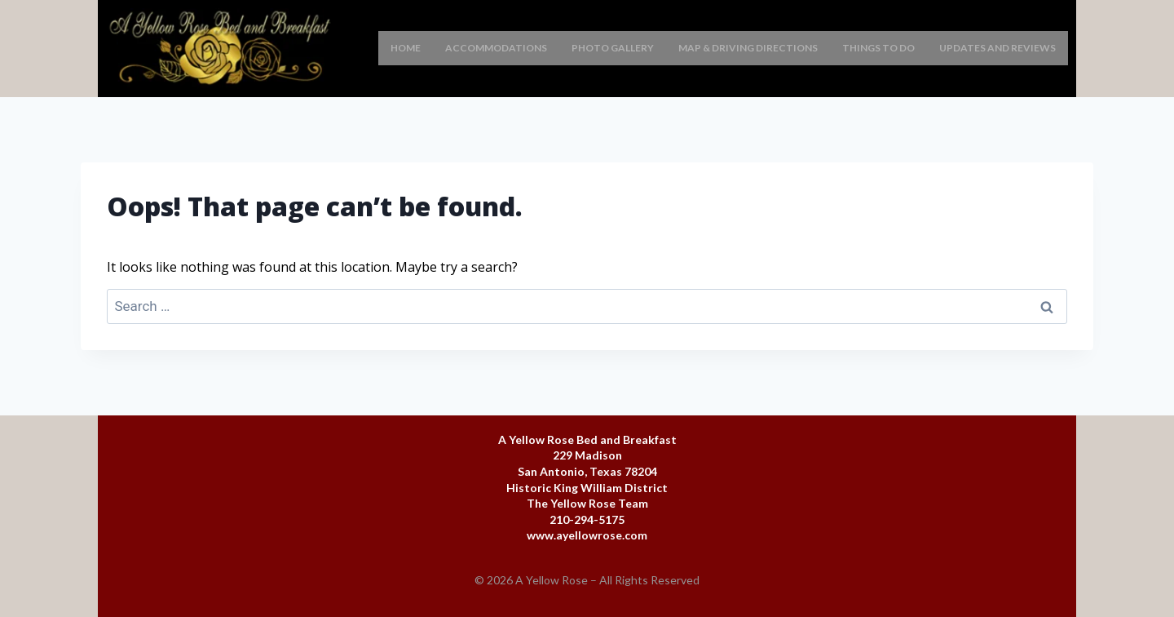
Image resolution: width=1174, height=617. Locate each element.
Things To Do (878, 48)
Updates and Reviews (997, 48)
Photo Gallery (613, 48)
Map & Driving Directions (748, 48)
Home (406, 48)
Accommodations (496, 48)
